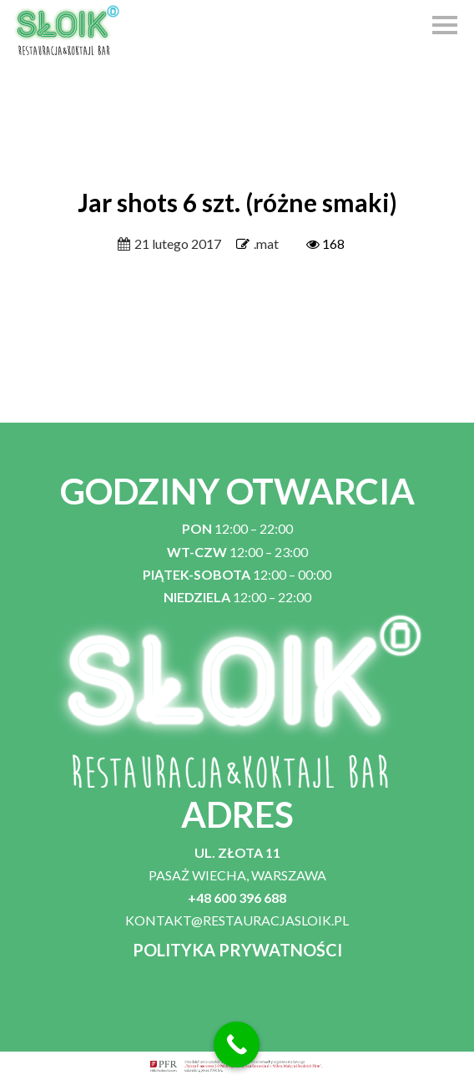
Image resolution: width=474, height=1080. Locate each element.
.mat (266, 243)
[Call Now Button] (237, 1044)
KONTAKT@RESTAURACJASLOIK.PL (237, 920)
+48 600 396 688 (237, 897)
